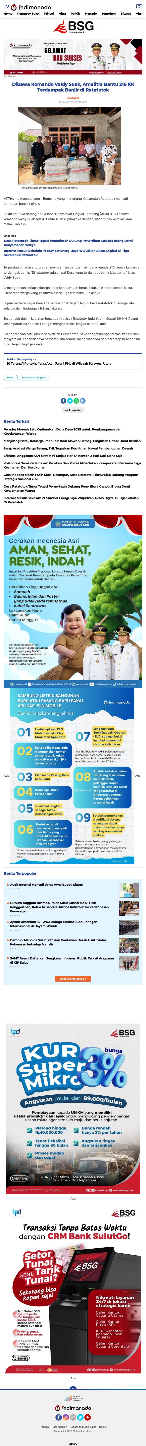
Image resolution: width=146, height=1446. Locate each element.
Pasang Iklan (59, 1426)
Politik (75, 13)
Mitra (62, 13)
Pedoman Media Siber (82, 1426)
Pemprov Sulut (28, 13)
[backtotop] (73, 1389)
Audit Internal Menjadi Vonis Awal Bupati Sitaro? (47, 885)
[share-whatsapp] (76, 401)
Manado (91, 13)
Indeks (102, 1426)
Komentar (73, 410)
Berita (10, 377)
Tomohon (109, 13)
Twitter (82, 1419)
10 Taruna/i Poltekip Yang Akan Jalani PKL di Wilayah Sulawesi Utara (59, 363)
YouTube (90, 1419)
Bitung (125, 13)
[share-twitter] (70, 401)
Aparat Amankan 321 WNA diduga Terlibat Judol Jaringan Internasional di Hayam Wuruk (53, 924)
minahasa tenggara (34, 377)
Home (8, 13)
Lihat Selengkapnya (73, 978)
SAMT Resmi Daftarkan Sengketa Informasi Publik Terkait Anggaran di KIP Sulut (62, 960)
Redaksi (44, 1426)
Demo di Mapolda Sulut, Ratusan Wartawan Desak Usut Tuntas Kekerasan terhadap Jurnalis (58, 942)
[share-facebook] (63, 401)
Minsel (49, 13)
